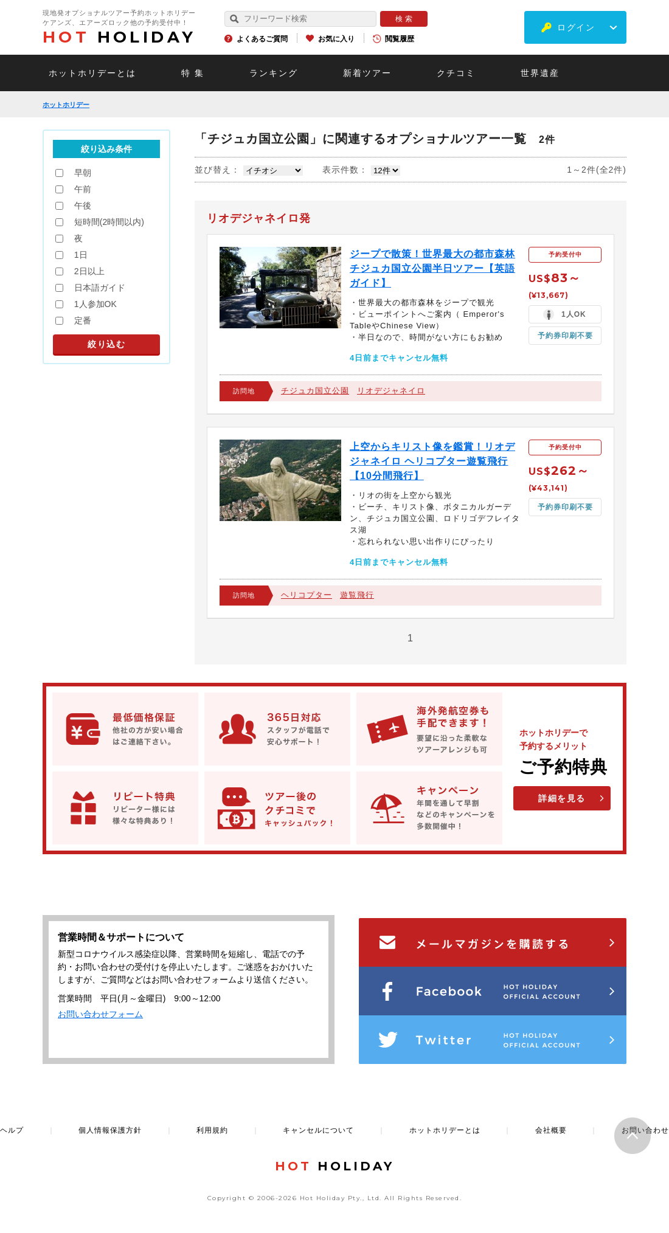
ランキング (273, 73)
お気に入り (336, 39)
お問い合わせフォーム (100, 1014)
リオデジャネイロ (391, 390)
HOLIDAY (119, 37)
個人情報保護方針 (110, 1130)
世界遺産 (540, 73)
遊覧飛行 (357, 594)
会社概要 (551, 1130)
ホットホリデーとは (92, 73)
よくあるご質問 (262, 39)
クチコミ (456, 73)
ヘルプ (12, 1130)
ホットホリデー (66, 104)
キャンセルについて (318, 1130)
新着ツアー (367, 73)
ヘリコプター (306, 594)
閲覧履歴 (399, 39)
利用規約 (212, 1130)
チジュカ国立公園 (315, 390)
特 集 (192, 73)
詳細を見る (562, 798)
